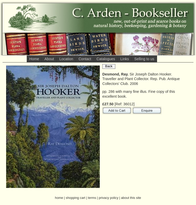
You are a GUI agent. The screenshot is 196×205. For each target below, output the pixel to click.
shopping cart (75, 198)
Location (66, 59)
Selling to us (144, 59)
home (59, 198)
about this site (131, 198)
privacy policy (108, 198)
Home (34, 59)
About (49, 59)
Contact (84, 59)
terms (92, 198)
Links (124, 59)
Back (109, 66)
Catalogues (105, 59)
